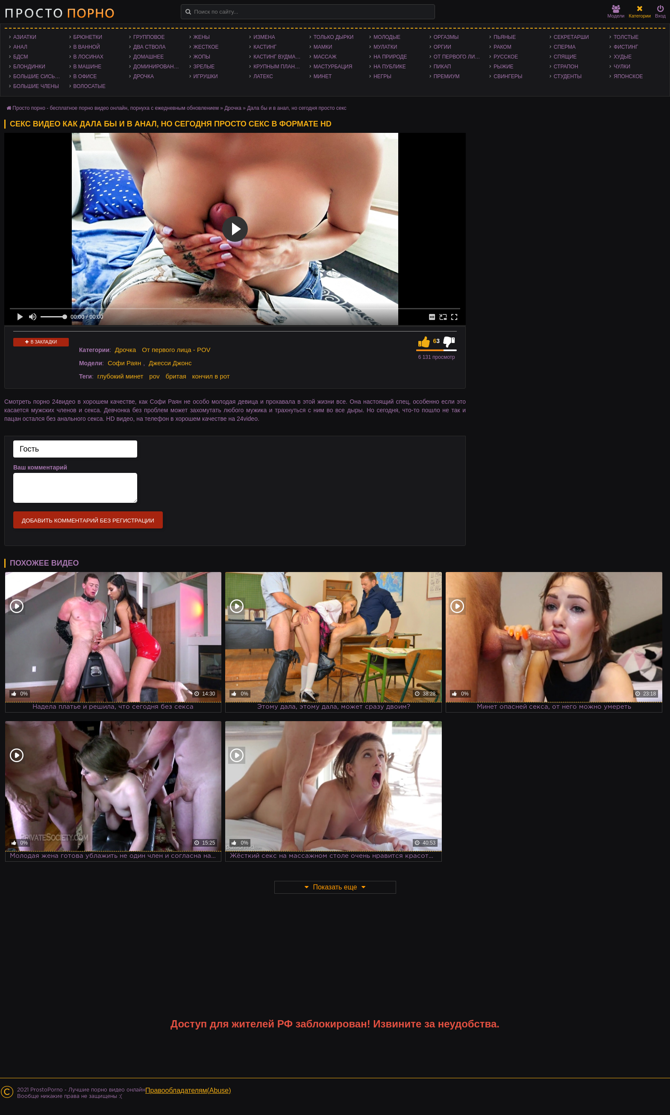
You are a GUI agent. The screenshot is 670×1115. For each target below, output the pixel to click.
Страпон (566, 67)
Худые (623, 57)
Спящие (565, 57)
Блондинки (29, 67)
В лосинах (88, 57)
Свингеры (508, 76)
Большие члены (36, 86)
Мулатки (385, 47)
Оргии (442, 47)
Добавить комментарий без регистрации (88, 520)
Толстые (626, 37)
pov (154, 376)
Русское (506, 57)
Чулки (622, 67)
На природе (390, 57)
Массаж (325, 57)
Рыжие (503, 67)
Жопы (202, 57)
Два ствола (149, 47)
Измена (264, 37)
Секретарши (571, 37)
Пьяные (505, 37)
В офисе (85, 76)
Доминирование (157, 67)
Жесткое (206, 47)
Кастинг (264, 47)
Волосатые (89, 86)
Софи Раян (124, 363)
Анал (20, 47)
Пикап (442, 67)
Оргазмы (446, 37)
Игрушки (206, 76)
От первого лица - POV (459, 57)
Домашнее (148, 57)
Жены (202, 37)
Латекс (263, 76)
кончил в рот (211, 376)
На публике (389, 67)
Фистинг (626, 47)
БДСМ (20, 57)
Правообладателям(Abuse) (188, 1090)
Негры (382, 76)
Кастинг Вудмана (278, 57)
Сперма (565, 47)
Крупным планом (278, 67)
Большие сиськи (37, 76)
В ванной (86, 47)
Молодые (386, 37)
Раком (502, 47)
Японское (628, 76)
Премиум (447, 76)
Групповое (149, 37)
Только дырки (334, 37)
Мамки (323, 47)
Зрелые (204, 67)
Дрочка (143, 76)
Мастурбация (333, 67)
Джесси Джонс (170, 363)
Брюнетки (88, 37)
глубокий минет (120, 376)
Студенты (568, 76)
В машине (87, 67)
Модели (616, 11)
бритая (175, 376)
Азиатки (24, 37)
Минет (323, 76)
